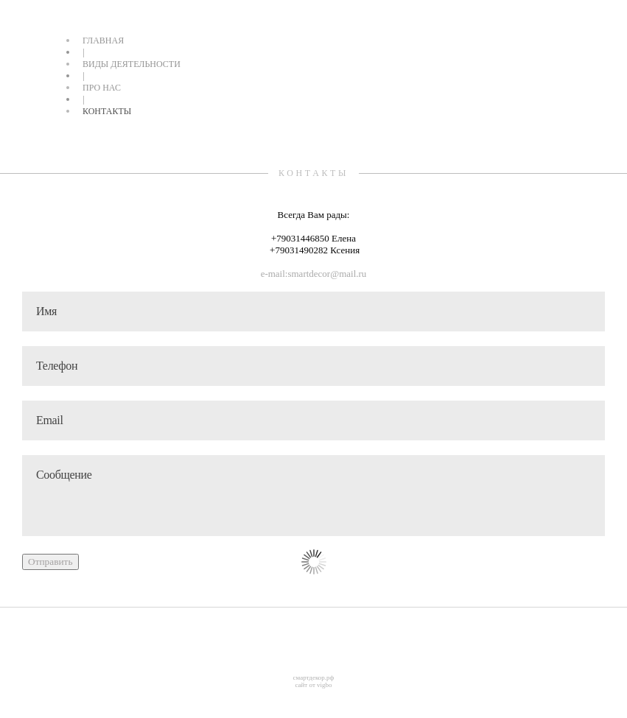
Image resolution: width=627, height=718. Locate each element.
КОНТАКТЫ (107, 111)
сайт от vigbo (313, 685)
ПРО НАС (102, 87)
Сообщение (313, 495)
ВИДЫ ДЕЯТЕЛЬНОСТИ (132, 64)
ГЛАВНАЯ (103, 40)
